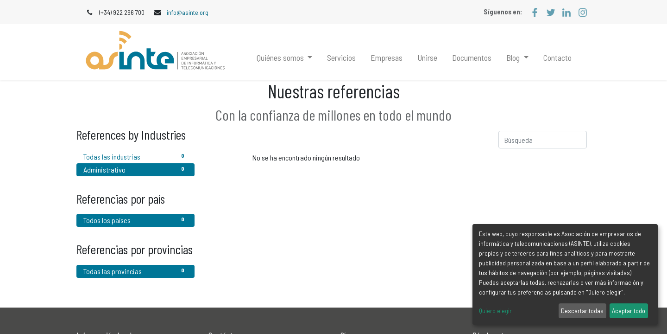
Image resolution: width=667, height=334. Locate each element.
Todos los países (135, 220)
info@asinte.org (187, 12)
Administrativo (135, 169)
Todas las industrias (135, 156)
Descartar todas (582, 311)
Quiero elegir (495, 311)
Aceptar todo (628, 311)
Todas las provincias (135, 271)
